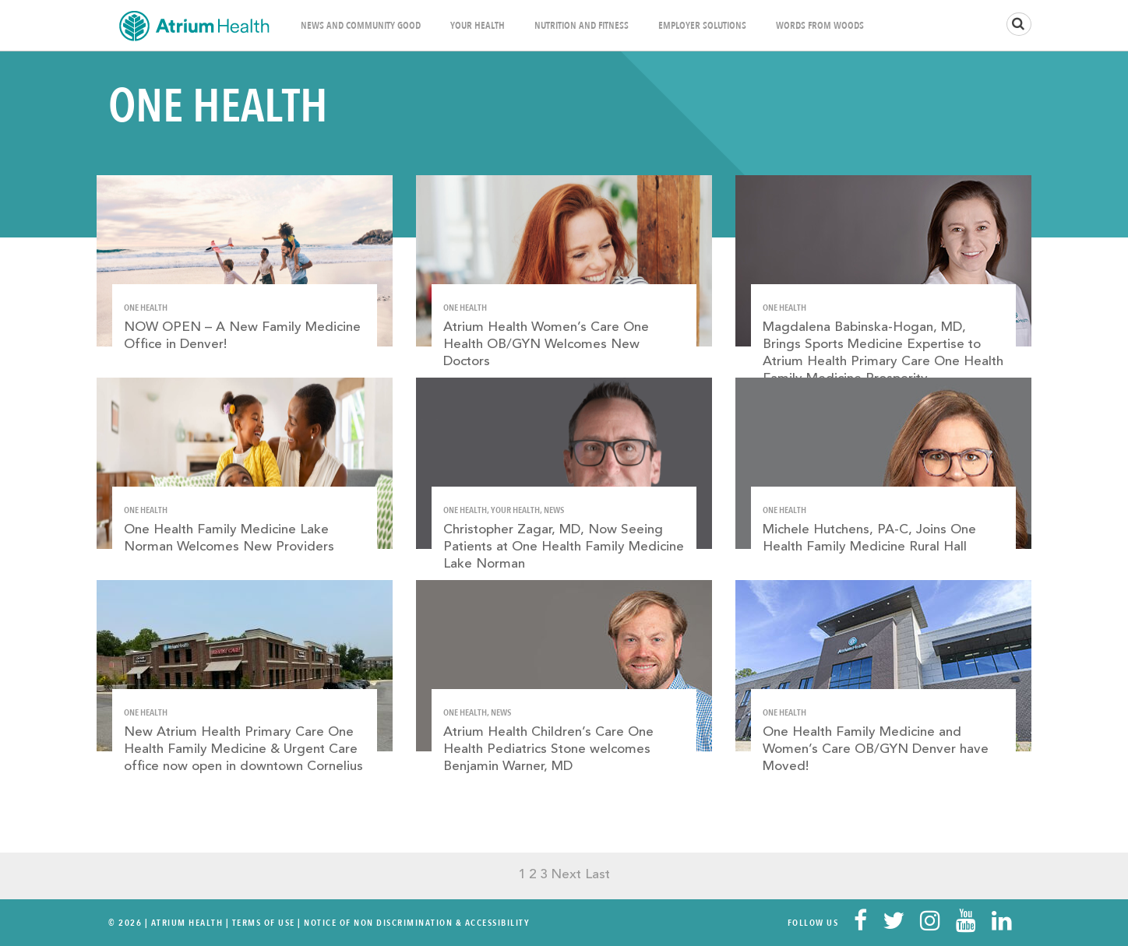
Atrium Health (187, 922)
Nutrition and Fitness (581, 26)
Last (597, 874)
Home (194, 25)
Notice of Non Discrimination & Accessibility (417, 922)
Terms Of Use (263, 922)
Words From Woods (820, 26)
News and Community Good (361, 26)
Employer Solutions (702, 26)
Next (566, 874)
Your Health (477, 26)
